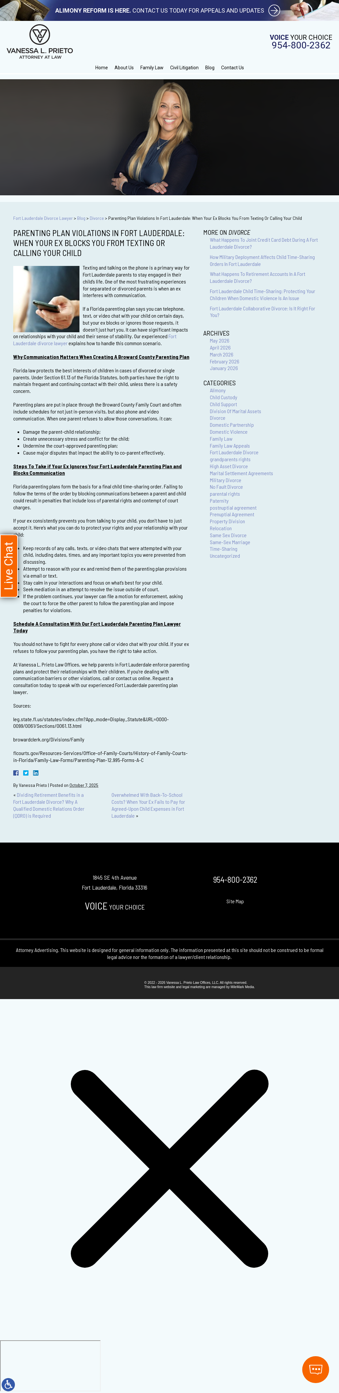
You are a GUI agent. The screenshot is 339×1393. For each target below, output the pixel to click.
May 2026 (219, 340)
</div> (50, 1365)
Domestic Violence (229, 431)
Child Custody (223, 397)
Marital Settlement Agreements (241, 473)
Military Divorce (225, 480)
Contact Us (232, 67)
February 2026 (224, 361)
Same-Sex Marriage (230, 542)
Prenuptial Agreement (232, 514)
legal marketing (193, 987)
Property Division (227, 521)
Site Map (235, 901)
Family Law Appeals (230, 445)
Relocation (221, 528)
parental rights (225, 493)
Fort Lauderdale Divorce (234, 452)
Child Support (223, 404)
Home (101, 67)
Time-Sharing (223, 548)
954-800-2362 (301, 45)
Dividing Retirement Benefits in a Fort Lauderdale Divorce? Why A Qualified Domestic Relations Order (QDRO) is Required (48, 804)
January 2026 (224, 368)
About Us (124, 67)
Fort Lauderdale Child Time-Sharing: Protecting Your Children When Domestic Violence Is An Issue (262, 294)
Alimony (218, 390)
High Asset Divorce (229, 466)
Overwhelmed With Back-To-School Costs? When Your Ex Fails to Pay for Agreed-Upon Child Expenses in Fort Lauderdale (148, 804)
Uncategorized (225, 555)
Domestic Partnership (232, 424)
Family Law (152, 67)
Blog (210, 67)
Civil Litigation (184, 67)
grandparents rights (230, 459)
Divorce (97, 218)
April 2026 (220, 347)
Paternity (219, 500)
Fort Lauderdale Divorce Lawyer (43, 218)
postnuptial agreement (233, 507)
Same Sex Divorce (228, 535)
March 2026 (221, 354)
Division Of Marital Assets (235, 411)
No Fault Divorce (226, 486)
